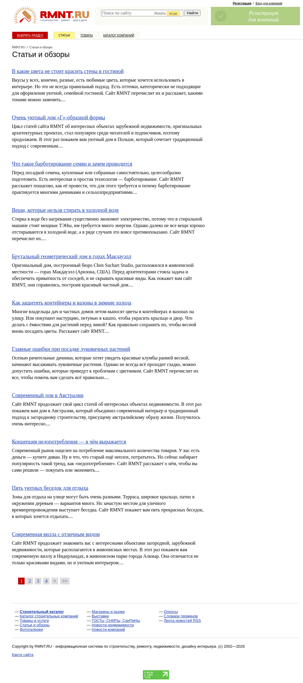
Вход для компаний (268, 3)
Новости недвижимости (113, 625)
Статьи (64, 35)
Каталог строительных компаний (49, 616)
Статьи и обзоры (35, 625)
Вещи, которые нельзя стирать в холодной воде (65, 210)
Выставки (100, 616)
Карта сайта (22, 654)
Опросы (171, 611)
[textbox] (142, 13)
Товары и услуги (34, 620)
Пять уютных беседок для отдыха (50, 488)
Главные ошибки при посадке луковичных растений (71, 349)
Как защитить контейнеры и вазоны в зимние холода (71, 303)
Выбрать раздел (30, 35)
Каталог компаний (118, 35)
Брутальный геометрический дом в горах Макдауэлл (71, 256)
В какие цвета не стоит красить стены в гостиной (68, 71)
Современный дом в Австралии (47, 395)
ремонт (65, 20)
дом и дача (80, 20)
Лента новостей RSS (182, 620)
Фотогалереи (31, 629)
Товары (86, 35)
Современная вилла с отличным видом (56, 534)
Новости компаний (108, 629)
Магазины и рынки (108, 611)
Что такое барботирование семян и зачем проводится (72, 164)
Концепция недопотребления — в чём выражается (69, 442)
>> (64, 581)
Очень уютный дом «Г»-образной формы (58, 118)
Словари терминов (181, 616)
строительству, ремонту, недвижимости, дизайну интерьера (162, 646)
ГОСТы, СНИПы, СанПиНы (116, 620)
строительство (49, 20)
